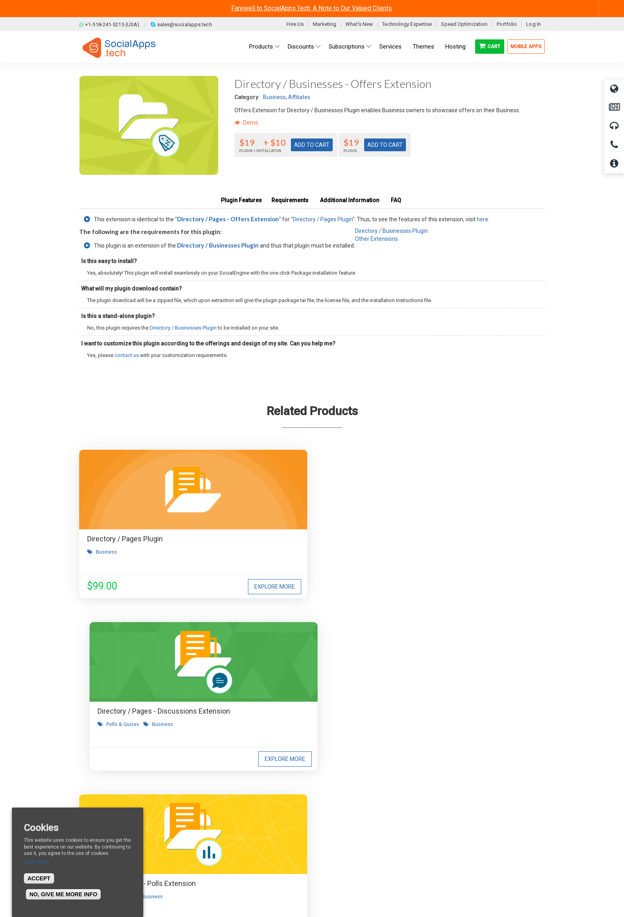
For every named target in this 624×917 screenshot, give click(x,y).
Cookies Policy (221, 852)
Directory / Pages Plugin (323, 219)
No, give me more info (63, 894)
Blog (208, 805)
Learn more (36, 862)
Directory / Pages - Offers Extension (228, 218)
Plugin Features (241, 200)
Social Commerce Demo (351, 852)
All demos (333, 805)
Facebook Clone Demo (349, 840)
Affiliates (299, 97)
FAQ (396, 200)
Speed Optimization (464, 24)
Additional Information (349, 200)
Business (274, 97)
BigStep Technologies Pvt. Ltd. (334, 893)
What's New (359, 24)
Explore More (191, 586)
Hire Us (295, 24)
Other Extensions (376, 239)
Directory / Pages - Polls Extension (460, 539)
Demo (246, 122)
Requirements (289, 200)
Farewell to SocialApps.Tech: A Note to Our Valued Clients (311, 8)
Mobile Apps (526, 46)
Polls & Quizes (272, 563)
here (482, 219)
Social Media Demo (345, 828)
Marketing (324, 24)
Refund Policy (220, 828)
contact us (127, 355)
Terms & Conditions (227, 817)
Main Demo (335, 817)
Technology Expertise (407, 24)
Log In (533, 24)
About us (96, 805)
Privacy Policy (220, 840)
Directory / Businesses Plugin (218, 245)
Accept (39, 878)
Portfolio (507, 24)
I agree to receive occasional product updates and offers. (315, 691)
